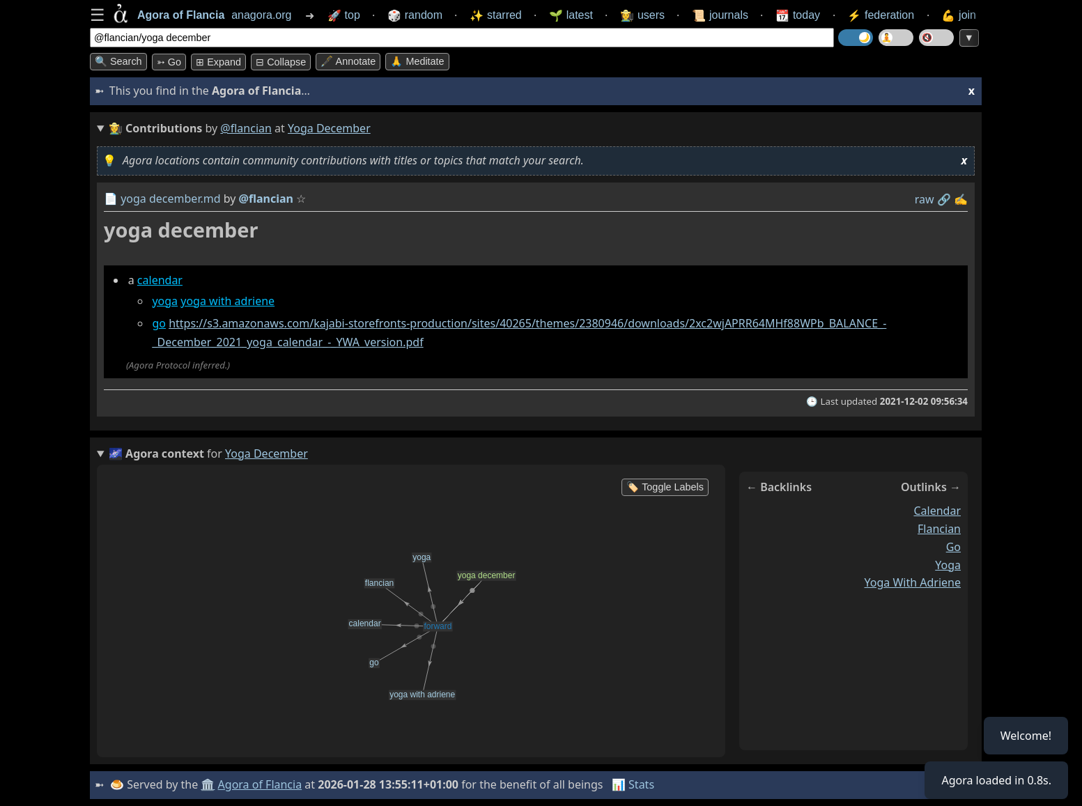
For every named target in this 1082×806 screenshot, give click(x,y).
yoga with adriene (227, 301)
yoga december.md (170, 198)
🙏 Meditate (417, 61)
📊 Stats (633, 784)
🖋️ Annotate (348, 61)
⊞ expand (218, 62)
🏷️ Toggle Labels (665, 487)
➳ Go (169, 62)
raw (924, 199)
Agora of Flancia (260, 784)
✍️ (961, 199)
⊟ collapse (281, 62)
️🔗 (944, 199)
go (159, 323)
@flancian (246, 128)
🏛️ (208, 784)
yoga (165, 301)
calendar (160, 280)
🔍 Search (118, 61)
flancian (939, 528)
